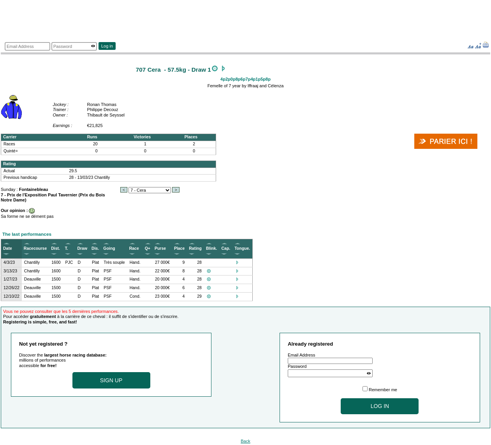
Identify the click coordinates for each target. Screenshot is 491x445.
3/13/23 (10, 271)
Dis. (95, 248)
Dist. (55, 248)
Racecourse (35, 248)
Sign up (111, 380)
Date (7, 248)
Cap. (225, 248)
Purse (160, 248)
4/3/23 (9, 262)
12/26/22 (11, 288)
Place (179, 248)
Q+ (147, 248)
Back (245, 441)
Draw (82, 248)
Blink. (211, 248)
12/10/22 (11, 296)
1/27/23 (10, 279)
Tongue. (242, 248)
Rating (195, 248)
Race (134, 248)
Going (109, 248)
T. (66, 248)
